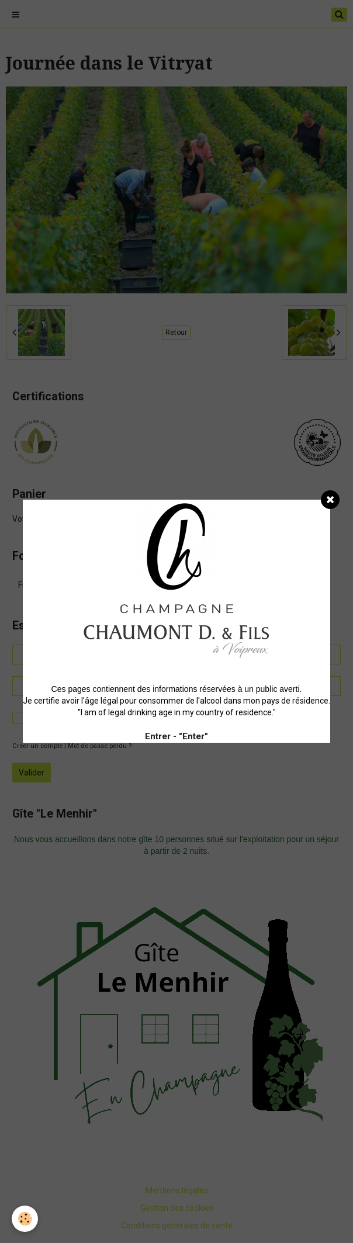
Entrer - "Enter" (176, 736)
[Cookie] (25, 1219)
